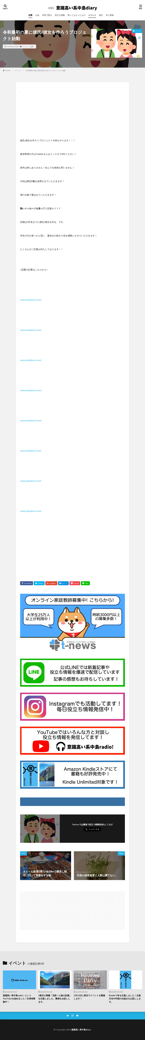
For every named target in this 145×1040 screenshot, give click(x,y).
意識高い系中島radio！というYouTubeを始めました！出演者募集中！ (19, 998)
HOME (7, 70)
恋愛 (30, 15)
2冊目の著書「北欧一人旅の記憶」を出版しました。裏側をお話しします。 (54, 998)
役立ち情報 (60, 15)
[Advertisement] (72, 113)
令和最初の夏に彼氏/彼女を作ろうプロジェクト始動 (45, 70)
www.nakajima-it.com (30, 299)
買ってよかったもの (76, 15)
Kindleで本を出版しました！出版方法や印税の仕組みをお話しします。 (125, 998)
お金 (37, 15)
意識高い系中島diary (81, 1029)
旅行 (101, 15)
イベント (92, 15)
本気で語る (47, 15)
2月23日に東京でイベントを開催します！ (89, 997)
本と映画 (110, 15)
